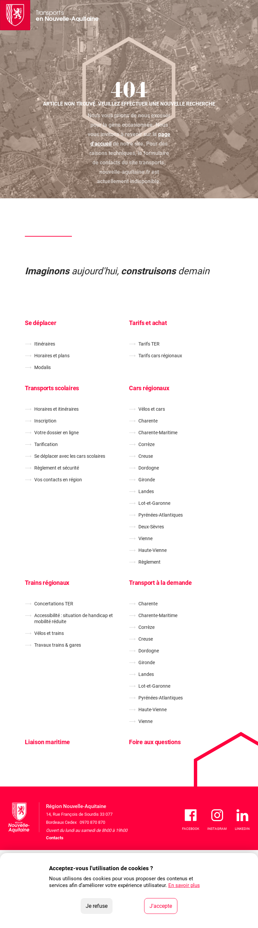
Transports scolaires (52, 388)
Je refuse (99, 905)
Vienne (145, 538)
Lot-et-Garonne (154, 503)
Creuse (145, 456)
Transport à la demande (160, 582)
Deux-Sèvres (151, 526)
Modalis (42, 367)
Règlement (149, 562)
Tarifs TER (149, 344)
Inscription (45, 420)
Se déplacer (40, 322)
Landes (146, 491)
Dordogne (148, 468)
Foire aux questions (154, 741)
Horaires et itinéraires (56, 409)
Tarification (46, 444)
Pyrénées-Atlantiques (160, 515)
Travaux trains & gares (57, 645)
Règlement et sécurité (56, 468)
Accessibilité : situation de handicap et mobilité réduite (73, 618)
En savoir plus (184, 885)
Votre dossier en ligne (56, 432)
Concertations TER (53, 603)
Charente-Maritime (157, 432)
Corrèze (146, 444)
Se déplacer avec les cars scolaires (69, 456)
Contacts (54, 837)
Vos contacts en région (58, 479)
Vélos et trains (49, 633)
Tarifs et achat (148, 322)
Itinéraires (44, 344)
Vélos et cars (151, 409)
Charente (148, 420)
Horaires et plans (52, 355)
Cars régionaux (149, 388)
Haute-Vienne (152, 550)
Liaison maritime (47, 741)
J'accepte (163, 905)
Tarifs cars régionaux (160, 355)
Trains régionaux (47, 582)
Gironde (146, 479)
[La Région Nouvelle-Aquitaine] (15, 15)
